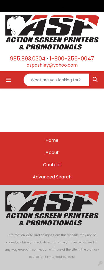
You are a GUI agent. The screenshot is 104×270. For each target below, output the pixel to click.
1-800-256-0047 (71, 58)
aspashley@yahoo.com (52, 65)
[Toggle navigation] (8, 80)
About (52, 152)
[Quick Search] (57, 80)
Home (52, 140)
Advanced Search (52, 177)
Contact (52, 165)
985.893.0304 (27, 58)
